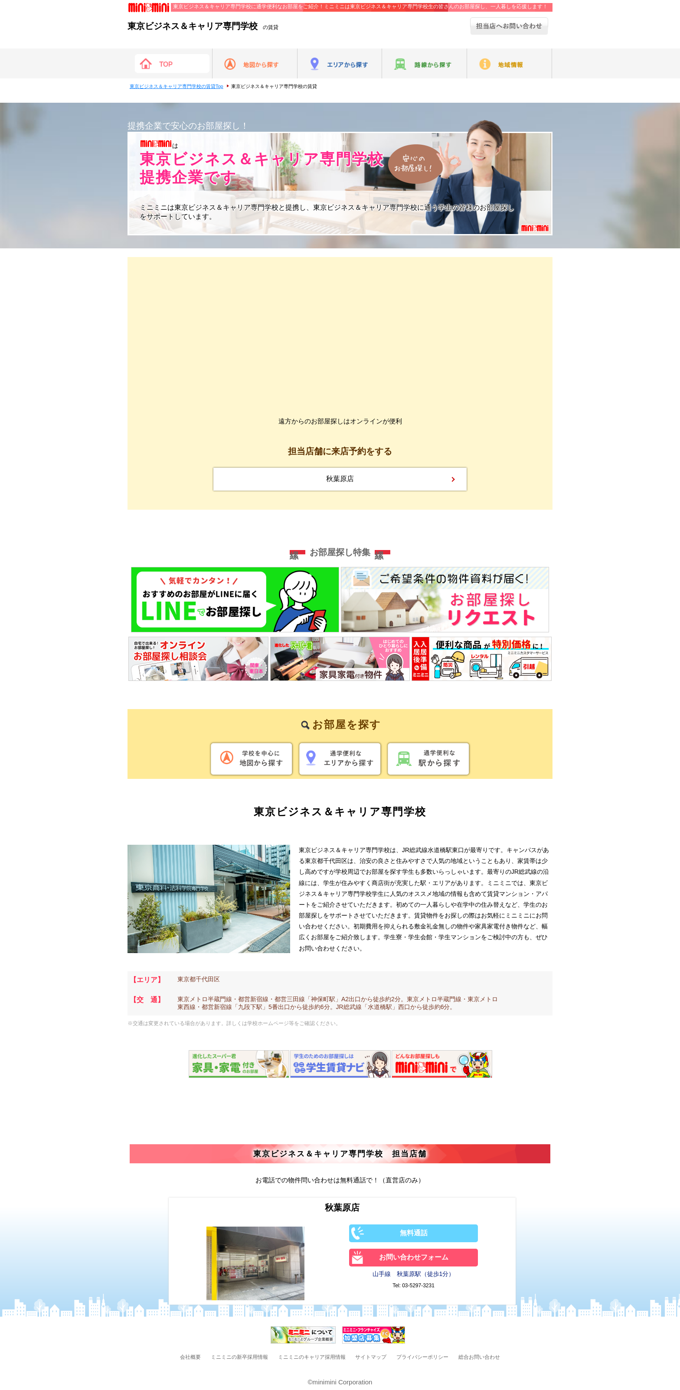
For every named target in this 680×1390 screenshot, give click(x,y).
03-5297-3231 (418, 1286)
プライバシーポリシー (422, 1357)
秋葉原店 (340, 478)
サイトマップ (370, 1357)
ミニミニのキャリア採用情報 (312, 1357)
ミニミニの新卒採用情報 (239, 1357)
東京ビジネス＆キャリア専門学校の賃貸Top (176, 86)
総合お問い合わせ (479, 1357)
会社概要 (190, 1357)
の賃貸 (203, 27)
